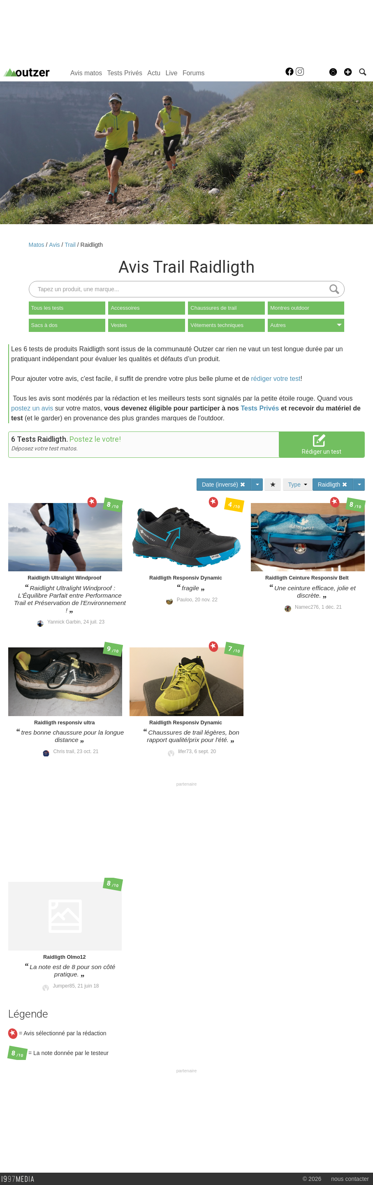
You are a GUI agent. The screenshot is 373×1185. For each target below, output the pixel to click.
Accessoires (125, 308)
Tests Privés (124, 73)
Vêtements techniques (216, 325)
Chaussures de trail (213, 308)
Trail (71, 244)
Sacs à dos (44, 325)
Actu (153, 73)
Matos (37, 244)
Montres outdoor (289, 308)
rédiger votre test (276, 378)
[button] (347, 72)
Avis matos (86, 73)
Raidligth (92, 244)
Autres (306, 325)
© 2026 (312, 1179)
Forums (194, 73)
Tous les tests (47, 308)
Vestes (119, 325)
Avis (55, 244)
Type (297, 484)
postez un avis (32, 408)
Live (171, 73)
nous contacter (350, 1179)
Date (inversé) (224, 484)
